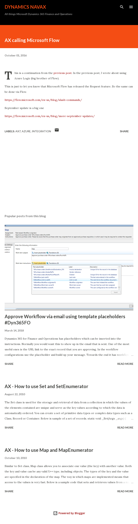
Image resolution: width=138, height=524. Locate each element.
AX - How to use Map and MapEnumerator (49, 450)
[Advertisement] (69, 175)
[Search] (121, 7)
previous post (62, 73)
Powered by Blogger (69, 513)
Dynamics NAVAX (25, 7)
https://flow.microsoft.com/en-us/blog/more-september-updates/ (50, 116)
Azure (26, 131)
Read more (125, 363)
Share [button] (124, 131)
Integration (41, 131)
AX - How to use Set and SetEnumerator (46, 386)
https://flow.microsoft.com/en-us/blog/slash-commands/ (43, 100)
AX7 (18, 131)
